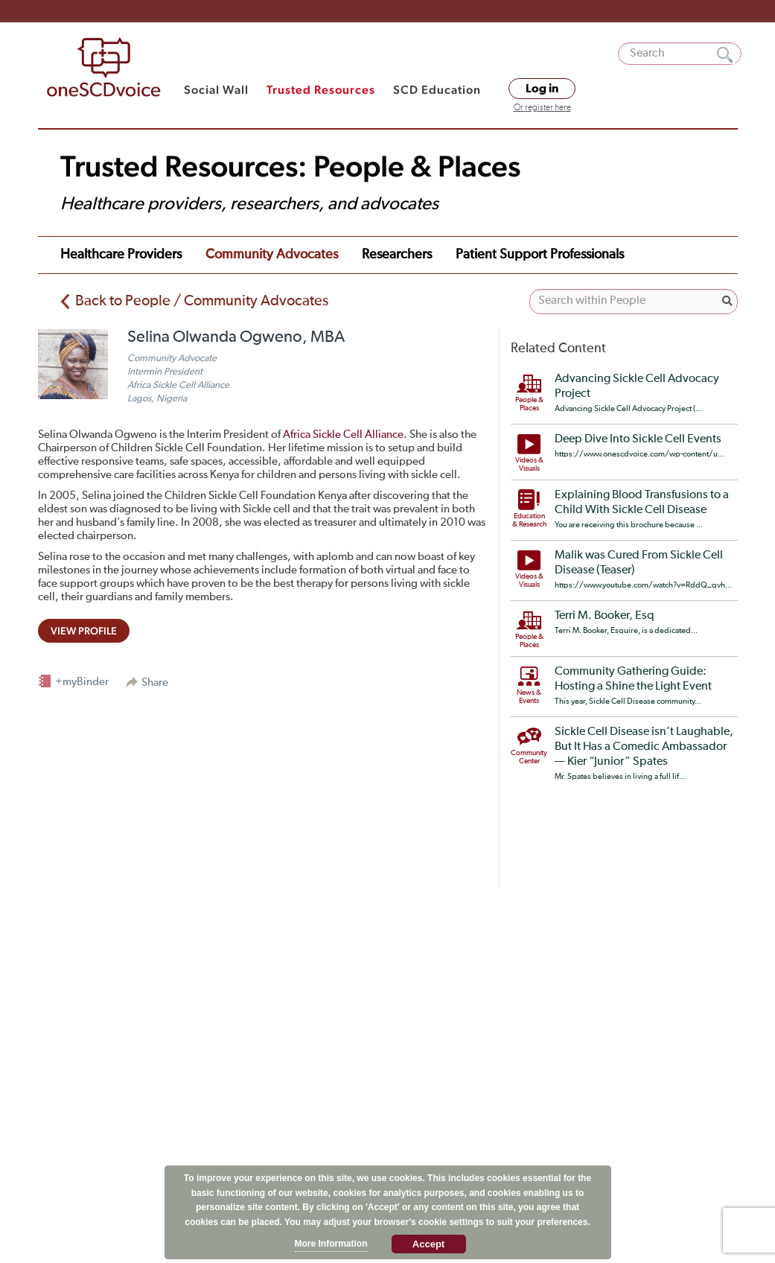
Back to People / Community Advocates (201, 300)
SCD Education (437, 90)
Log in (542, 89)
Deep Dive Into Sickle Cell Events (638, 439)
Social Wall (216, 90)
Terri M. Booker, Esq (604, 616)
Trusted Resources (321, 90)
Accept (428, 1244)
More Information (331, 1243)
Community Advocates (271, 254)
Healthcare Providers (121, 254)
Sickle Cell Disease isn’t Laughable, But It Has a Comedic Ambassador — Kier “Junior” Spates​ (644, 747)
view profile (84, 631)
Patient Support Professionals (540, 254)
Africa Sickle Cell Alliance (343, 434)
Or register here (542, 108)
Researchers (397, 254)
